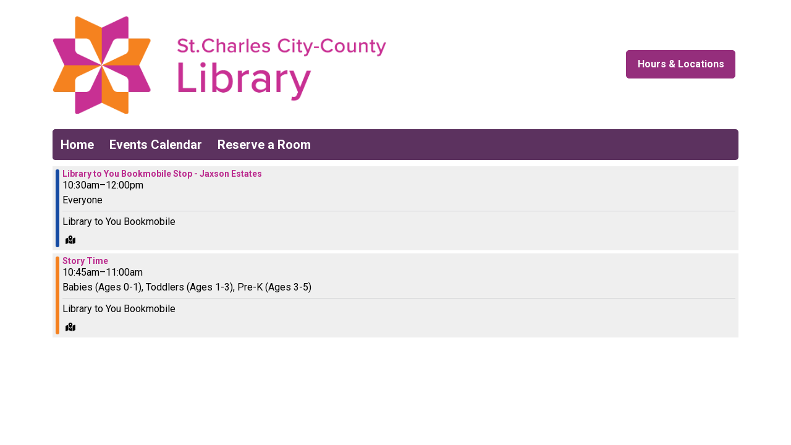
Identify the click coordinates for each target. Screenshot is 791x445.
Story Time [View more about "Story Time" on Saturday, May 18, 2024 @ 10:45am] (85, 260)
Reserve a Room (264, 144)
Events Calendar (155, 144)
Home (77, 144)
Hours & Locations (681, 64)
